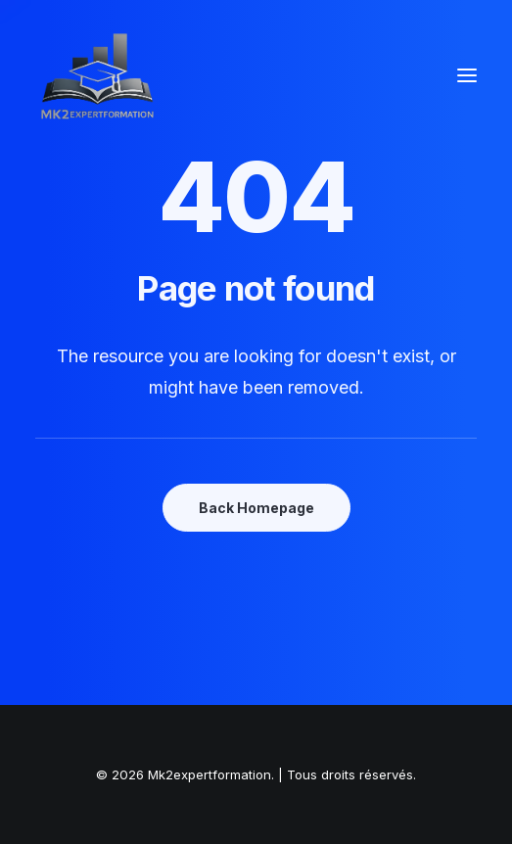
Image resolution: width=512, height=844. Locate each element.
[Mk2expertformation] (97, 75)
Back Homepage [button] (256, 507)
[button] (467, 75)
